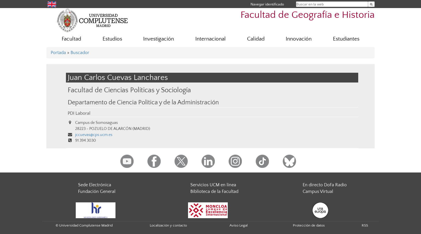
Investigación (158, 39)
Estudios (112, 39)
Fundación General (96, 191)
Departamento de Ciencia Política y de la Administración (143, 102)
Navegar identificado (267, 4)
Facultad (71, 39)
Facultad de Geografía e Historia (307, 15)
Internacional (210, 39)
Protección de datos (309, 225)
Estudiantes (346, 39)
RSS (365, 225)
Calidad (256, 39)
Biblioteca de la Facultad (214, 191)
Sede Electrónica (94, 184)
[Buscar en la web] (371, 4)
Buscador (80, 52)
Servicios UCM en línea (213, 184)
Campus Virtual (318, 191)
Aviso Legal (239, 225)
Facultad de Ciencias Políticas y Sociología (129, 90)
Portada (58, 52)
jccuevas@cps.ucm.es (93, 135)
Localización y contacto (168, 225)
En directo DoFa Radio (325, 184)
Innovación (299, 39)
